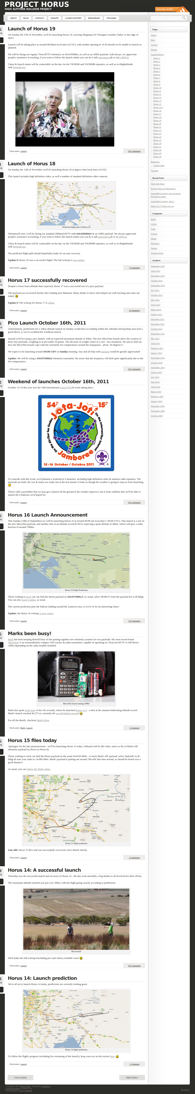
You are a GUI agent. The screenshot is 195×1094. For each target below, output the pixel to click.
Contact (154, 45)
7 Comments (134, 268)
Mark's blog (43, 720)
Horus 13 (157, 97)
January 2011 (156, 353)
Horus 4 (156, 68)
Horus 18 (157, 117)
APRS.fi (122, 236)
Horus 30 (157, 156)
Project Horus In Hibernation (163, 188)
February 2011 (157, 348)
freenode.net (19, 67)
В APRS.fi (123, 57)
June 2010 (155, 382)
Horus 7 (156, 78)
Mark (11, 639)
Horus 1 (156, 58)
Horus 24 (157, 137)
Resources (155, 162)
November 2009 (158, 411)
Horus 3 (156, 65)
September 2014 (158, 285)
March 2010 (156, 391)
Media (153, 238)
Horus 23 (157, 133)
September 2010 (158, 367)
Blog (153, 40)
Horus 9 (156, 84)
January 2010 (156, 401)
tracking (105, 351)
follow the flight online (38, 769)
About (153, 35)
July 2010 (155, 377)
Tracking (154, 170)
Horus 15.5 (81, 710)
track (28, 596)
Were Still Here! (158, 184)
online (51, 302)
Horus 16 (157, 110)
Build (22, 728)
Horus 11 (157, 91)
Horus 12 (157, 94)
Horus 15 (157, 104)
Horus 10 (157, 87)
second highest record (67, 713)
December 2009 (157, 406)
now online (78, 260)
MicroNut (13, 642)
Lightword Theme (13, 1088)
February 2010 (157, 396)
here (112, 1056)
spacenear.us (104, 57)
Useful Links (158, 165)
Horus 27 (157, 147)
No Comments (134, 151)
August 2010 (156, 372)
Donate (154, 49)
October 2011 (156, 329)
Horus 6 (156, 74)
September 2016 (158, 266)
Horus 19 (157, 120)
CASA (153, 224)
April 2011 (155, 343)
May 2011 (155, 338)
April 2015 (155, 271)
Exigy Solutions (26, 1091)
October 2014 (156, 280)
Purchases (155, 243)
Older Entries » (132, 1077)
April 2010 (155, 387)
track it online (29, 599)
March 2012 (156, 309)
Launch (23, 151)
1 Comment (134, 728)
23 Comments (134, 621)
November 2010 (158, 358)
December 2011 (157, 319)
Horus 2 (156, 61)
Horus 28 (157, 150)
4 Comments (134, 310)
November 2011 (158, 324)
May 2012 (155, 300)
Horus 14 (157, 101)
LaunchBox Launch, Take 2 (162, 201)
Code (153, 229)
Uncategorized (157, 253)
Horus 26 (157, 143)
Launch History (157, 54)
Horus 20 (157, 124)
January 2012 (156, 314)
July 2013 (155, 290)
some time (30, 710)
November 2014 (158, 276)
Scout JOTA (66, 387)
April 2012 (155, 305)
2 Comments (134, 857)
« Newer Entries (19, 1077)
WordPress (46, 1086)
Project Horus (25, 1086)
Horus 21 (157, 127)
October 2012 (156, 295)
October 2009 (156, 416)
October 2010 (156, 363)
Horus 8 (156, 81)
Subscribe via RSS (164, 9)
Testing (154, 248)
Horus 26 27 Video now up (162, 206)
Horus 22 (157, 130)
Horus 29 (157, 153)
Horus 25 (157, 140)
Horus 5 (156, 71)
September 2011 (158, 334)
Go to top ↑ (185, 1090)
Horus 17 (157, 114)
